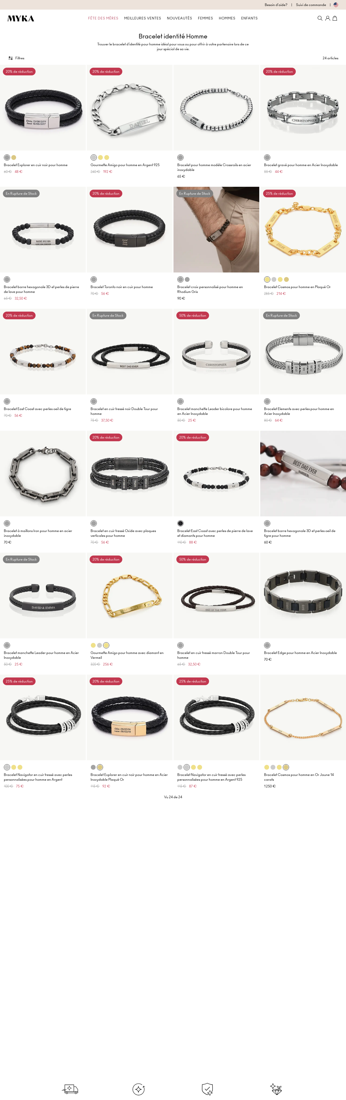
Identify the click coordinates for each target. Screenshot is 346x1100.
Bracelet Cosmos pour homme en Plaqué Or (297, 287)
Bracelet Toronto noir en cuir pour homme (122, 287)
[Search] (320, 18)
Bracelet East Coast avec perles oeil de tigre (37, 409)
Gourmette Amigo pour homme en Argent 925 (125, 165)
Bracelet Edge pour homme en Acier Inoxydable (300, 653)
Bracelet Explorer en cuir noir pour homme (36, 165)
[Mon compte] (328, 18)
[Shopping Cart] (335, 18)
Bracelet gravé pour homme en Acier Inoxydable (301, 165)
